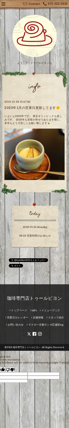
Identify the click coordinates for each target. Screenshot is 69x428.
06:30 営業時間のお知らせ (35, 235)
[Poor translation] (10, 369)
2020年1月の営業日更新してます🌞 (32, 108)
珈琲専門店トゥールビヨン (34, 298)
